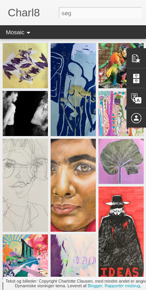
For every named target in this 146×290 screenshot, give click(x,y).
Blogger (95, 285)
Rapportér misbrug (122, 285)
